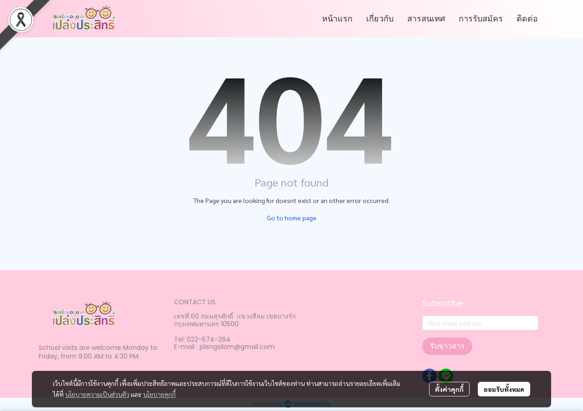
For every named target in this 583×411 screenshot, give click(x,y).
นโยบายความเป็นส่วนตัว (97, 394)
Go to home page (292, 217)
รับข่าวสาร (447, 346)
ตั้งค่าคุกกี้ (449, 389)
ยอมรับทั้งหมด (504, 389)
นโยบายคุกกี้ (159, 394)
